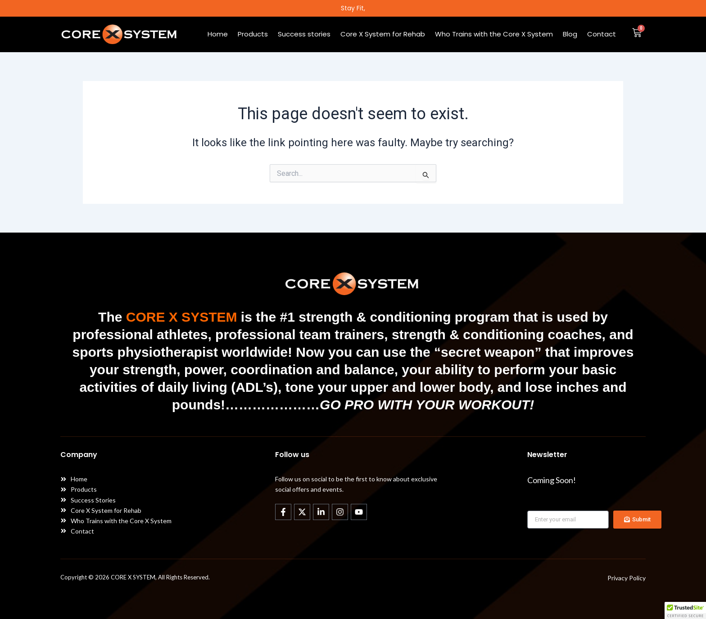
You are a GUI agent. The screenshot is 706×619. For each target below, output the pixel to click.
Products (253, 34)
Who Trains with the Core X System (494, 34)
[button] (685, 610)
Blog (570, 34)
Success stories (304, 34)
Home (218, 34)
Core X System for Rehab (382, 34)
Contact (601, 34)
